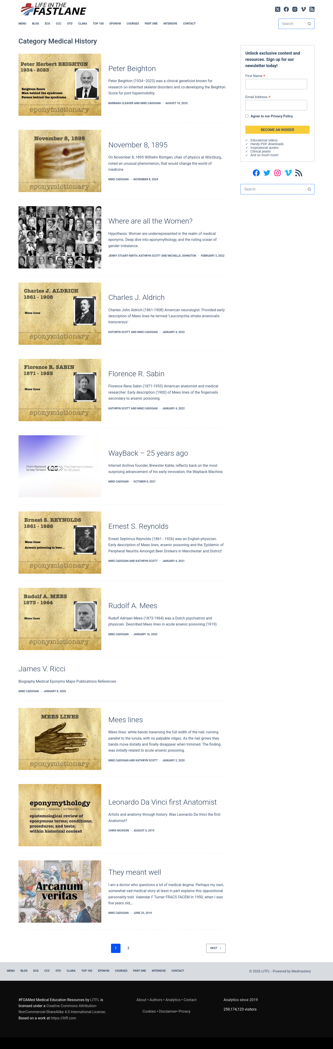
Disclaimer (167, 1011)
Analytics (172, 1000)
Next (215, 948)
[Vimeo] (303, 9)
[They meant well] (59, 891)
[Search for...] (291, 24)
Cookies (149, 1011)
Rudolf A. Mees (132, 605)
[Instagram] (294, 9)
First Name (255, 75)
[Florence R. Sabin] (59, 390)
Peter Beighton (132, 68)
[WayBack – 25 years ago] (59, 466)
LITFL (94, 1000)
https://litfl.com (63, 1018)
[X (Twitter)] (277, 9)
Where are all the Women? (150, 221)
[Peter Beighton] (59, 85)
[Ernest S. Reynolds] (59, 542)
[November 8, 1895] (59, 161)
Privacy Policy (282, 116)
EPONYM (115, 23)
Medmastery (301, 971)
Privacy (185, 1011)
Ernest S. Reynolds (138, 526)
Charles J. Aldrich (136, 297)
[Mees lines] (59, 739)
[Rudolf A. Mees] (59, 619)
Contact (189, 23)
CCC (59, 23)
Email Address (258, 96)
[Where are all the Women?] (59, 237)
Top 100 (98, 23)
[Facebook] (286, 9)
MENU (22, 23)
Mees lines (125, 719)
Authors (155, 1000)
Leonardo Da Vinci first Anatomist (162, 802)
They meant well (134, 872)
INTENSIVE (170, 23)
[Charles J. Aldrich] (59, 314)
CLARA (82, 23)
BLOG (35, 23)
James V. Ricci (41, 668)
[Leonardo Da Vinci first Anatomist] (59, 815)
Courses (133, 23)
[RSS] (311, 9)
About (141, 1000)
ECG (47, 23)
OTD (69, 23)
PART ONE (151, 23)
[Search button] (309, 24)
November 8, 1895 (137, 144)
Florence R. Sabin (136, 373)
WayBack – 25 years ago (148, 453)
